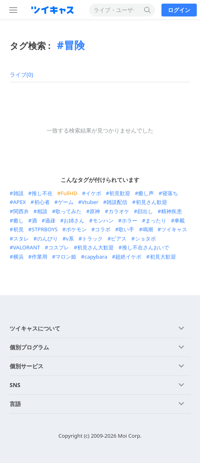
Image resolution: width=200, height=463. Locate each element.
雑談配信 (116, 202)
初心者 (42, 202)
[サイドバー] (11, 10)
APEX (19, 202)
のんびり (47, 238)
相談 (42, 211)
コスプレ (58, 247)
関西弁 (21, 211)
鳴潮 (148, 229)
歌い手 (126, 229)
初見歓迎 (119, 193)
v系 (70, 238)
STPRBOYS (45, 229)
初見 (18, 229)
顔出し (145, 211)
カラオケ (118, 211)
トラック (92, 238)
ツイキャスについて (35, 328)
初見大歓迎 (163, 256)
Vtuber (90, 202)
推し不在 (42, 193)
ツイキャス (174, 229)
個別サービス (26, 366)
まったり (155, 220)
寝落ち (170, 193)
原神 (95, 211)
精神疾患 (171, 211)
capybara (95, 256)
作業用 (39, 256)
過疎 (50, 220)
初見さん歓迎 (151, 202)
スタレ (21, 238)
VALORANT (26, 247)
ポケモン (76, 229)
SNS (15, 385)
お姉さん (73, 220)
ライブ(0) (21, 74)
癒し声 (146, 193)
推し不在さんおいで (145, 247)
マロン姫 (65, 256)
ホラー (129, 220)
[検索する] (147, 10)
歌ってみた (68, 211)
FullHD (69, 193)
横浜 (18, 256)
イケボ (93, 193)
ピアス (119, 238)
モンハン (103, 220)
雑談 (18, 193)
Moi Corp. (129, 435)
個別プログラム (29, 347)
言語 (15, 404)
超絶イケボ (128, 256)
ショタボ (145, 238)
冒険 (74, 45)
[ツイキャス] (54, 10)
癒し (18, 220)
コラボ (102, 229)
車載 (179, 220)
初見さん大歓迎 (95, 247)
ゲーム (65, 202)
